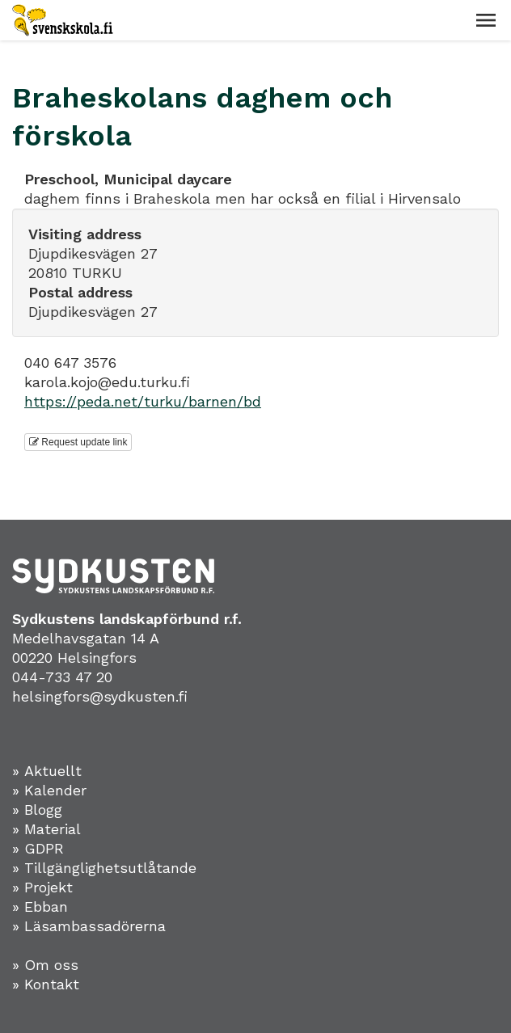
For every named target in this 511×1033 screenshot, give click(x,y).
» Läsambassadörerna (89, 925)
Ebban (46, 906)
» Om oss (45, 964)
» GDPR (38, 848)
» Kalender (49, 790)
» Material (46, 828)
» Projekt (42, 887)
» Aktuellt (47, 770)
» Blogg (37, 809)
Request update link (78, 442)
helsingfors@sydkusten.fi (100, 696)
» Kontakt (45, 984)
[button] (486, 20)
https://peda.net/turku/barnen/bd (142, 401)
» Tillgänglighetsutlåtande (104, 867)
